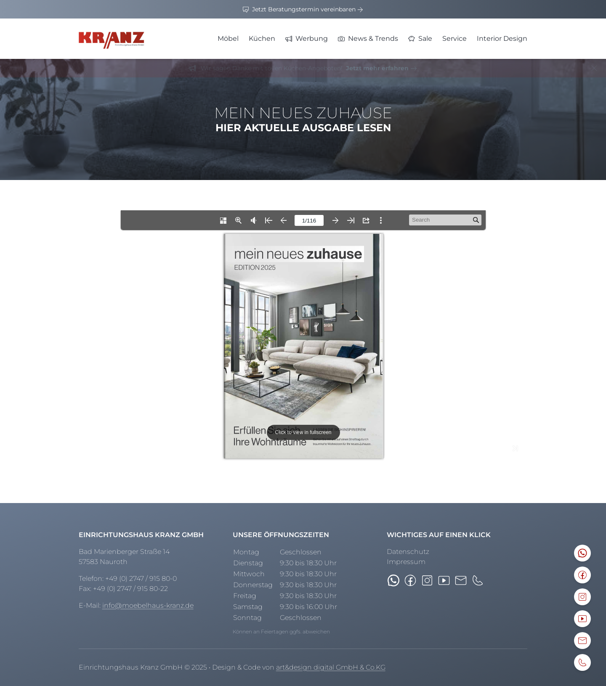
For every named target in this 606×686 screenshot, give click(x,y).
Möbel (228, 38)
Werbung (306, 38)
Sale (420, 38)
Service (454, 38)
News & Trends (368, 38)
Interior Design (502, 38)
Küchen (262, 38)
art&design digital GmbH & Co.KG (330, 667)
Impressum (406, 562)
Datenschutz (408, 552)
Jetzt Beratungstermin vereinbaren (303, 9)
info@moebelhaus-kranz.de (148, 605)
